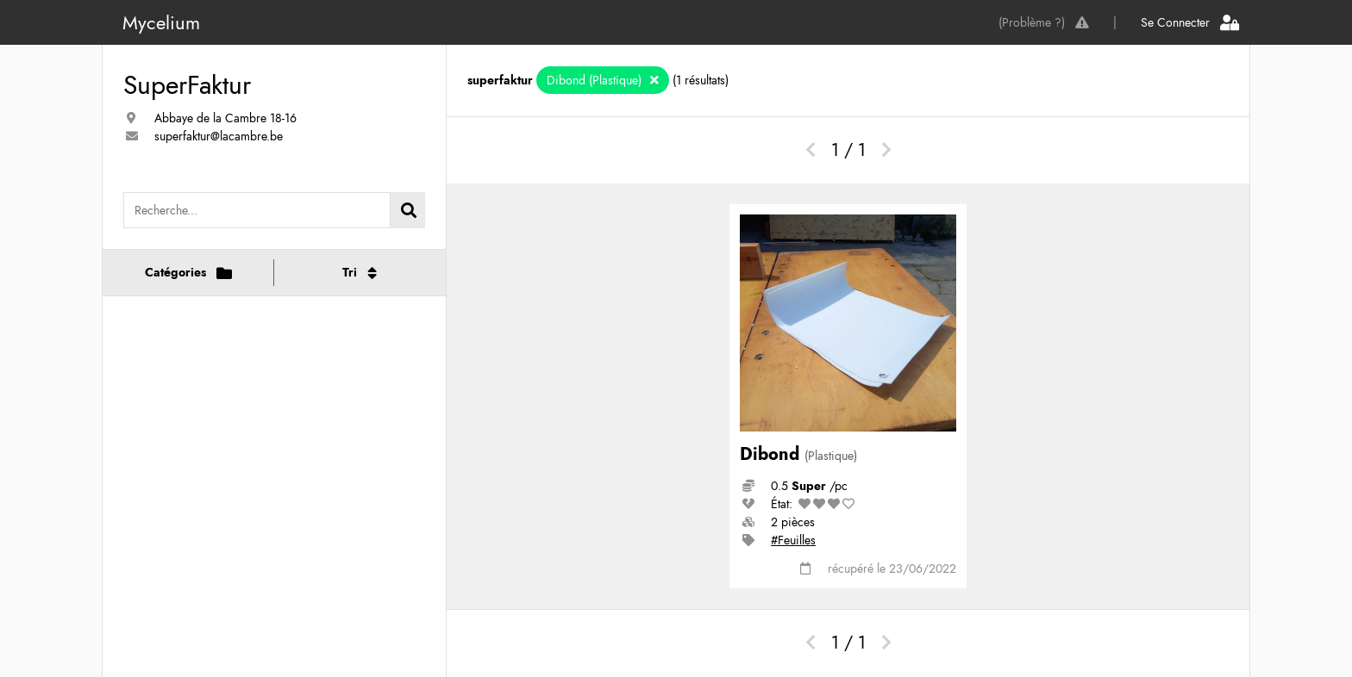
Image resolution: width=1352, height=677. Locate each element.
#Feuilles (793, 540)
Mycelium (161, 22)
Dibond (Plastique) (596, 80)
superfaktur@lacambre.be (218, 136)
